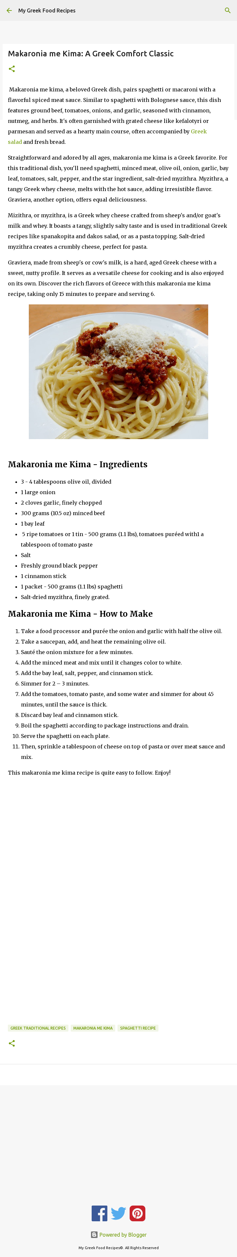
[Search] (228, 10)
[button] (12, 69)
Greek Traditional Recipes (38, 1028)
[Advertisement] (118, 845)
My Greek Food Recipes (47, 10)
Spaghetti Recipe (138, 1028)
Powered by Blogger (118, 1235)
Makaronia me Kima (93, 1028)
